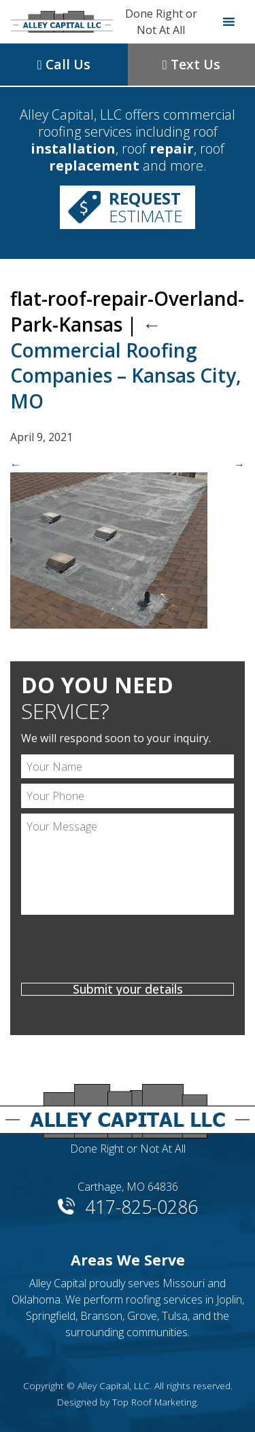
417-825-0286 (141, 1205)
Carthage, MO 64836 (128, 1186)
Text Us (191, 64)
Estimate (146, 207)
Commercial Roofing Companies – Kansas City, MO (125, 362)
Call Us (63, 64)
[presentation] (127, 950)
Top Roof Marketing (154, 1401)
